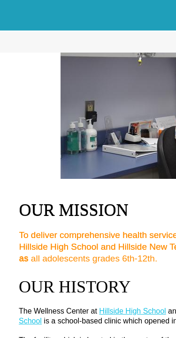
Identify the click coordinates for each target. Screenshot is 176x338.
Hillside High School (132, 311)
